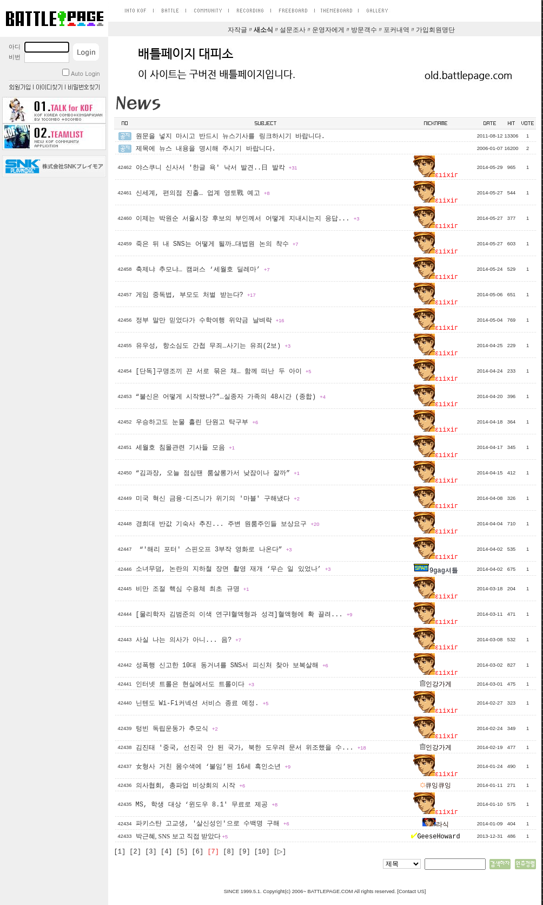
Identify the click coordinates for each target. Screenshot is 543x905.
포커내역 (396, 30)
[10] (262, 852)
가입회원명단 (435, 30)
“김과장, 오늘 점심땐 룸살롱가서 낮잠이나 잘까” (218, 473)
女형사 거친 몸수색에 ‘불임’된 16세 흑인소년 (213, 767)
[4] (167, 852)
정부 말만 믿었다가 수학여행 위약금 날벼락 (210, 320)
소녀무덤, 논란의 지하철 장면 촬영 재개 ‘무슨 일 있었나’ (233, 569)
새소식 (263, 30)
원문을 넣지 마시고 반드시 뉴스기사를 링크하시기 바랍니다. (230, 136)
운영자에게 (328, 30)
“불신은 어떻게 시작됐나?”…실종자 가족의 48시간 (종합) (231, 397)
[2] (135, 852)
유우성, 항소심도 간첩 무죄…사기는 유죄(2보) (213, 346)
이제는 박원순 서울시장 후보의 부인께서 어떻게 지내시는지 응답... (248, 219)
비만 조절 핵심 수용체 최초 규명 (192, 589)
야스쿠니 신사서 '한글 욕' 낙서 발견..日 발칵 (216, 168)
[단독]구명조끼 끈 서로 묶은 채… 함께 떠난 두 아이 (224, 371)
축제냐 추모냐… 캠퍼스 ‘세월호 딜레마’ (203, 270)
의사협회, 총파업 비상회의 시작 (191, 786)
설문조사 (293, 30)
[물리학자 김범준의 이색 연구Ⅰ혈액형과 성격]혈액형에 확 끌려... (244, 614)
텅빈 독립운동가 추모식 (177, 729)
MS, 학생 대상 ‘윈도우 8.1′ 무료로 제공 (207, 805)
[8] (229, 852)
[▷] (280, 852)
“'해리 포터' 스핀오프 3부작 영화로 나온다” (214, 550)
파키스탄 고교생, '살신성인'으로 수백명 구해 (212, 824)
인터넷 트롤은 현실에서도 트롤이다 (195, 684)
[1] (120, 852)
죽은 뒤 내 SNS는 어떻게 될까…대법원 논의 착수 (217, 244)
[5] (182, 852)
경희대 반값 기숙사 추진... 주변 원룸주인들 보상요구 (228, 524)
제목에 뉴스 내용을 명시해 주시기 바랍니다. (206, 149)
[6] (198, 852)
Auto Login (81, 73)
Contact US (412, 891)
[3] (151, 852)
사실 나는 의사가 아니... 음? (188, 640)
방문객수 (364, 30)
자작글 (237, 30)
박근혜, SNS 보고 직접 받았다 (182, 836)
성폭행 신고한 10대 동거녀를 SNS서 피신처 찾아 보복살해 (232, 665)
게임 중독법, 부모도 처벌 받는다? (196, 295)
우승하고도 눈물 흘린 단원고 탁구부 (197, 422)
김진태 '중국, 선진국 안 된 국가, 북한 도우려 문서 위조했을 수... (251, 748)
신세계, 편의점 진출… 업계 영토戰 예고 (203, 193)
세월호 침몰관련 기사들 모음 (185, 448)
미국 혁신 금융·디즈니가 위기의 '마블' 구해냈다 (218, 499)
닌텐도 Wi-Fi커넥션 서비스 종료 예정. (202, 703)
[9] (244, 852)
